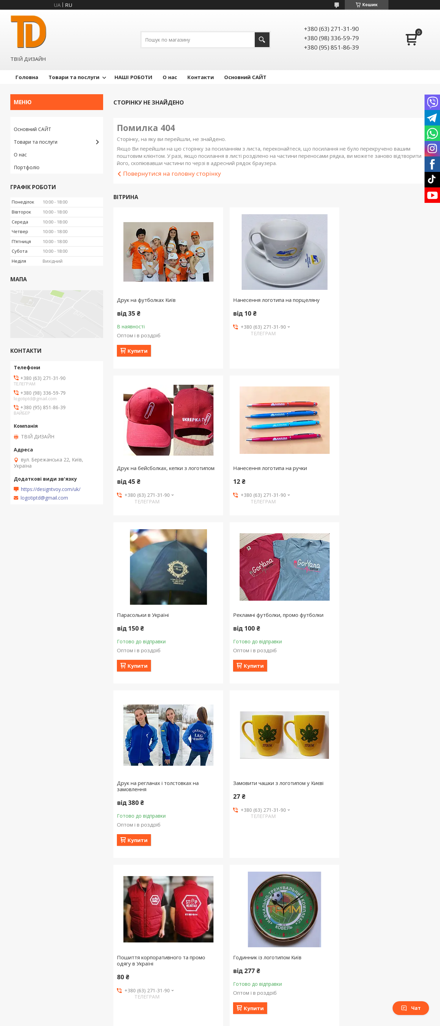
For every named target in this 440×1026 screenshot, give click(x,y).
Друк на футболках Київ (146, 300)
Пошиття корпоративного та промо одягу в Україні (376, 639)
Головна (26, 77)
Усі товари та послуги (269, 898)
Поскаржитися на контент (206, 985)
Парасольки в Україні (250, 468)
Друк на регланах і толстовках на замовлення (158, 639)
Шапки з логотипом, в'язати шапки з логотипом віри (377, 813)
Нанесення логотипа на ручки (154, 468)
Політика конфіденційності (265, 985)
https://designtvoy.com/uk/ (50, 489)
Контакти (200, 77)
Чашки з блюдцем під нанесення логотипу (265, 813)
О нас (170, 77)
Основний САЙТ (245, 77)
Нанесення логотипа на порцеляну (267, 300)
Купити (137, 350)
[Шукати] (262, 39)
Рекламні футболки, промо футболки (377, 468)
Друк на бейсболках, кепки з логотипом (367, 303)
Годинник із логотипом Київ (151, 810)
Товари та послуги (73, 77)
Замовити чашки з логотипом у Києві (269, 636)
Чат (411, 1008)
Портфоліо (27, 167)
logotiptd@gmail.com (44, 498)
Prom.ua (254, 979)
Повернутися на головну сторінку (172, 173)
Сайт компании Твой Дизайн (47, 952)
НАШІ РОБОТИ (133, 77)
